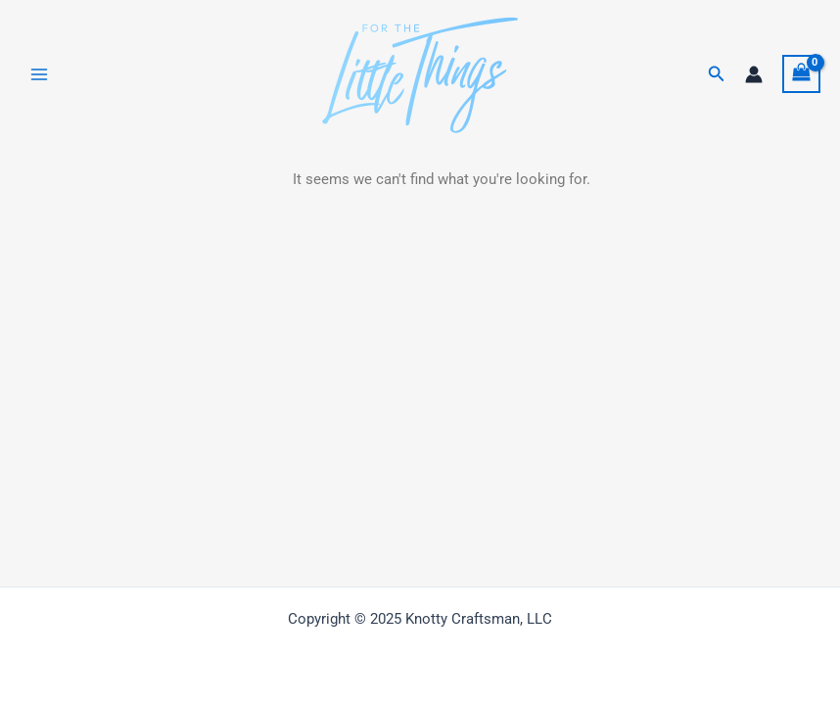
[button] (716, 74)
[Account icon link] (754, 74)
